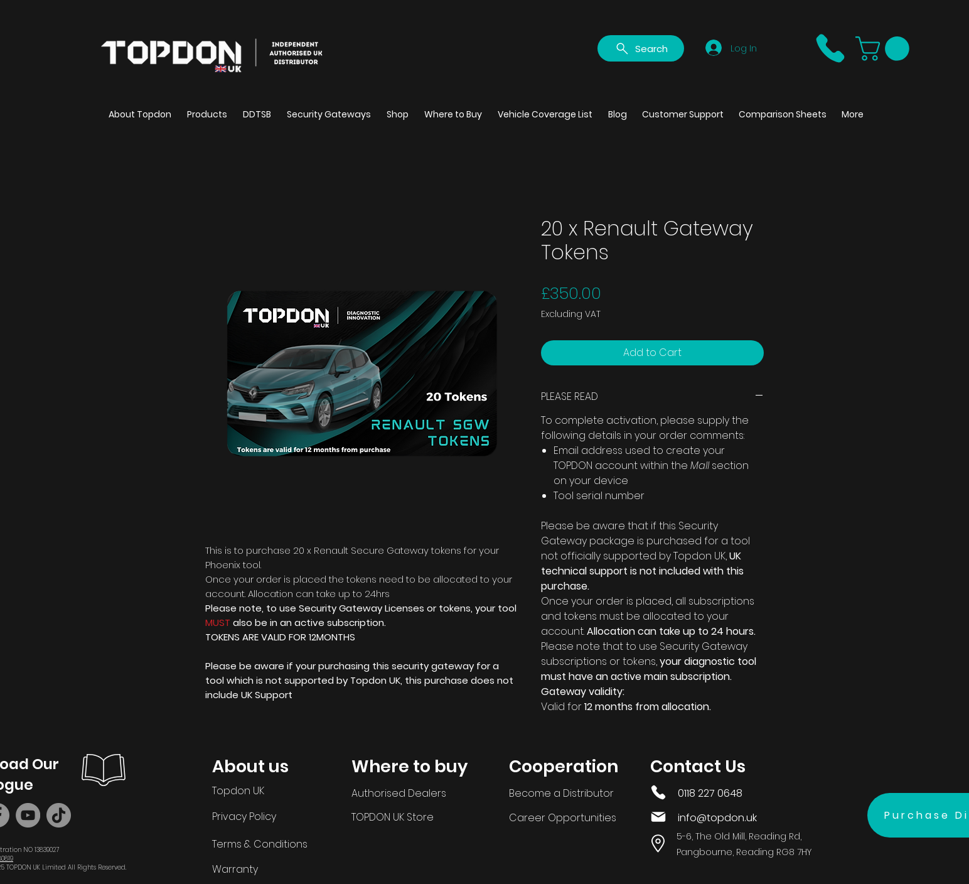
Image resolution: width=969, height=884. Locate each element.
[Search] (640, 48)
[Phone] (830, 48)
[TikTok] (58, 815)
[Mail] (658, 817)
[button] (885, 48)
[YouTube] (28, 815)
